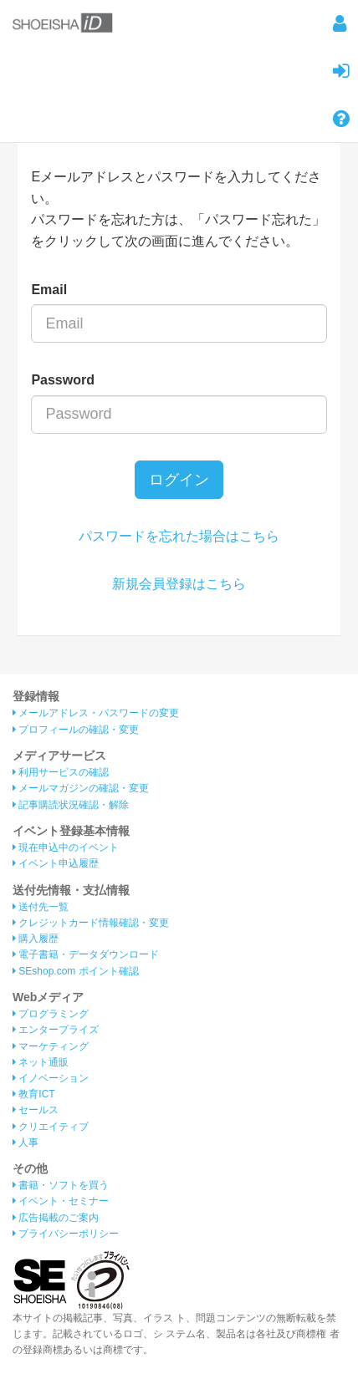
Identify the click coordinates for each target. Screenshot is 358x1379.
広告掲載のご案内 (56, 1218)
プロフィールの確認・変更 (76, 729)
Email (49, 289)
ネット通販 (41, 1062)
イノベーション (51, 1078)
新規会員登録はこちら (179, 584)
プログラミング (51, 1014)
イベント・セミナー (61, 1201)
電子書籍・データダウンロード (86, 954)
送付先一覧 (41, 907)
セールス (36, 1110)
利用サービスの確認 (61, 772)
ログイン (179, 479)
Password (63, 380)
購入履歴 (36, 938)
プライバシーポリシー (66, 1233)
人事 (25, 1142)
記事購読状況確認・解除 (71, 805)
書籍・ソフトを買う (61, 1185)
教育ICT (34, 1094)
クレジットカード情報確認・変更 (91, 923)
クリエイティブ (51, 1126)
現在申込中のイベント (66, 847)
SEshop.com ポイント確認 (76, 971)
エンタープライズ (56, 1030)
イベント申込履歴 (56, 863)
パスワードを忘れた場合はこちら (179, 536)
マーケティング (51, 1046)
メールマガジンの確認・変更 (81, 788)
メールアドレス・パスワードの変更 (96, 713)
